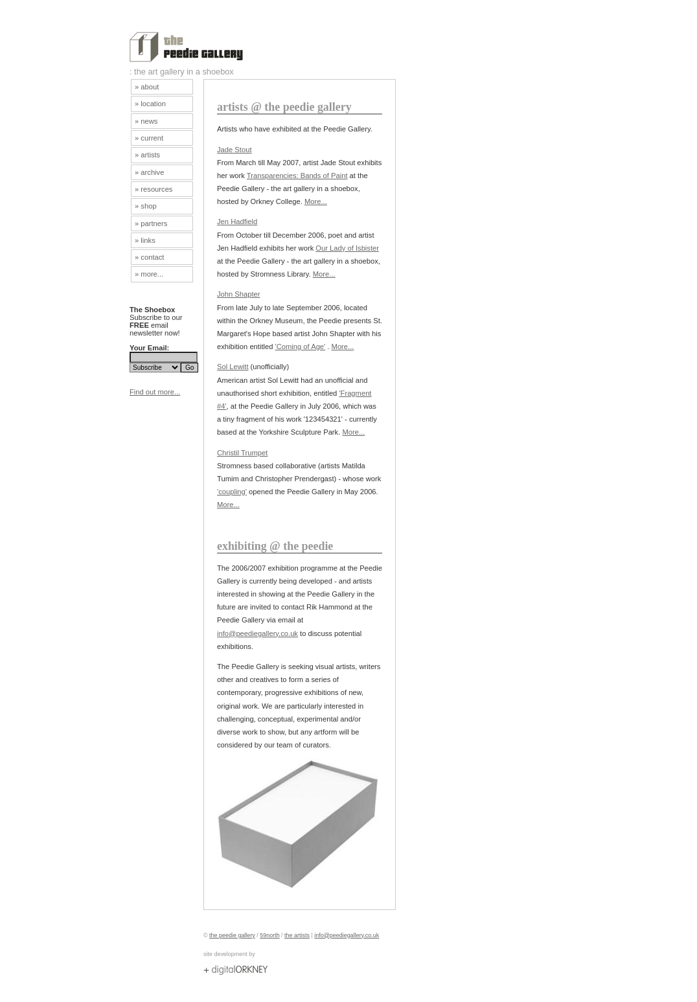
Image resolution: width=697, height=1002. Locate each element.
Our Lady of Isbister (347, 248)
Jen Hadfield (237, 221)
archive (152, 172)
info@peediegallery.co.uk (257, 633)
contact (152, 257)
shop (148, 206)
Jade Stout (234, 150)
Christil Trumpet (242, 453)
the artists (297, 935)
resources (156, 189)
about (150, 87)
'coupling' (232, 491)
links (148, 240)
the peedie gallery (232, 935)
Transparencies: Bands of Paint (297, 175)
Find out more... (155, 392)
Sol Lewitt (233, 366)
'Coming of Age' (300, 346)
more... (152, 274)
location (153, 104)
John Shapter (238, 294)
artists (150, 155)
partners (154, 223)
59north (269, 935)
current (152, 138)
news (149, 121)
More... (315, 201)
